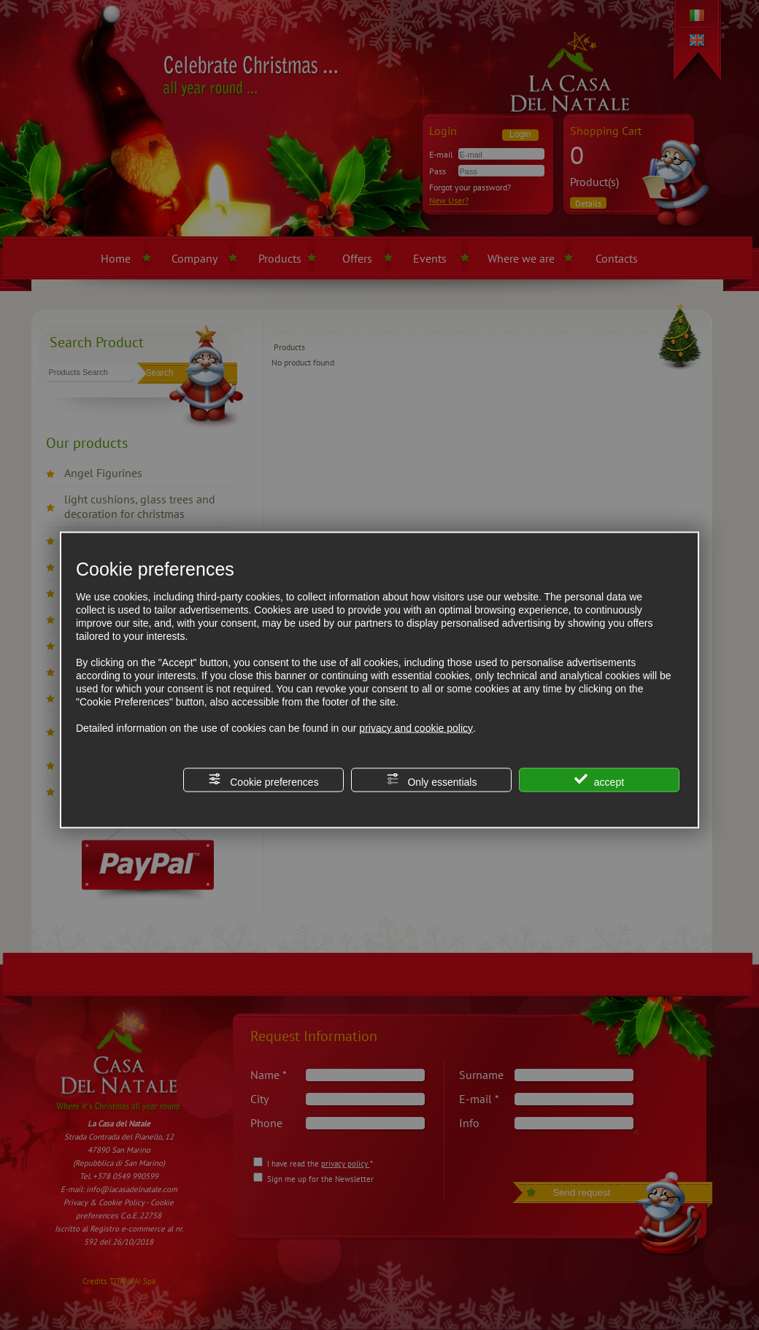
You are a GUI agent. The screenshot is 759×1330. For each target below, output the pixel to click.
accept (599, 779)
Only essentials (431, 779)
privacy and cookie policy (416, 727)
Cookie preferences (263, 779)
